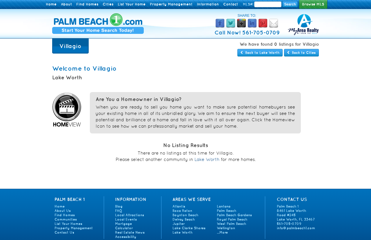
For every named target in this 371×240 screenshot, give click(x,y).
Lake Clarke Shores (188, 228)
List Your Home (132, 4)
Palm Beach (226, 210)
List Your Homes (68, 224)
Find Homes (87, 4)
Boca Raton (182, 210)
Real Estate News (130, 232)
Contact (230, 4)
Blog (119, 206)
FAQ (118, 210)
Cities (108, 4)
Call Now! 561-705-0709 (247, 32)
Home (51, 4)
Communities (65, 219)
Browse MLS (313, 4)
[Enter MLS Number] (267, 4)
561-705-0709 (289, 224)
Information (208, 4)
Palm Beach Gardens (234, 215)
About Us (62, 210)
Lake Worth (206, 159)
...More (222, 232)
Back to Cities (301, 53)
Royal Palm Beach (232, 219)
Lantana (223, 206)
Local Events (126, 219)
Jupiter (178, 224)
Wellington (226, 228)
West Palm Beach (231, 224)
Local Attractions (129, 215)
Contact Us (64, 232)
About (66, 4)
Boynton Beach (185, 215)
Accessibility (125, 237)
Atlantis (178, 206)
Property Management (171, 4)
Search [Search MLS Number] (290, 4)
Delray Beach (183, 219)
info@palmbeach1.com (296, 228)
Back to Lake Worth (260, 53)
